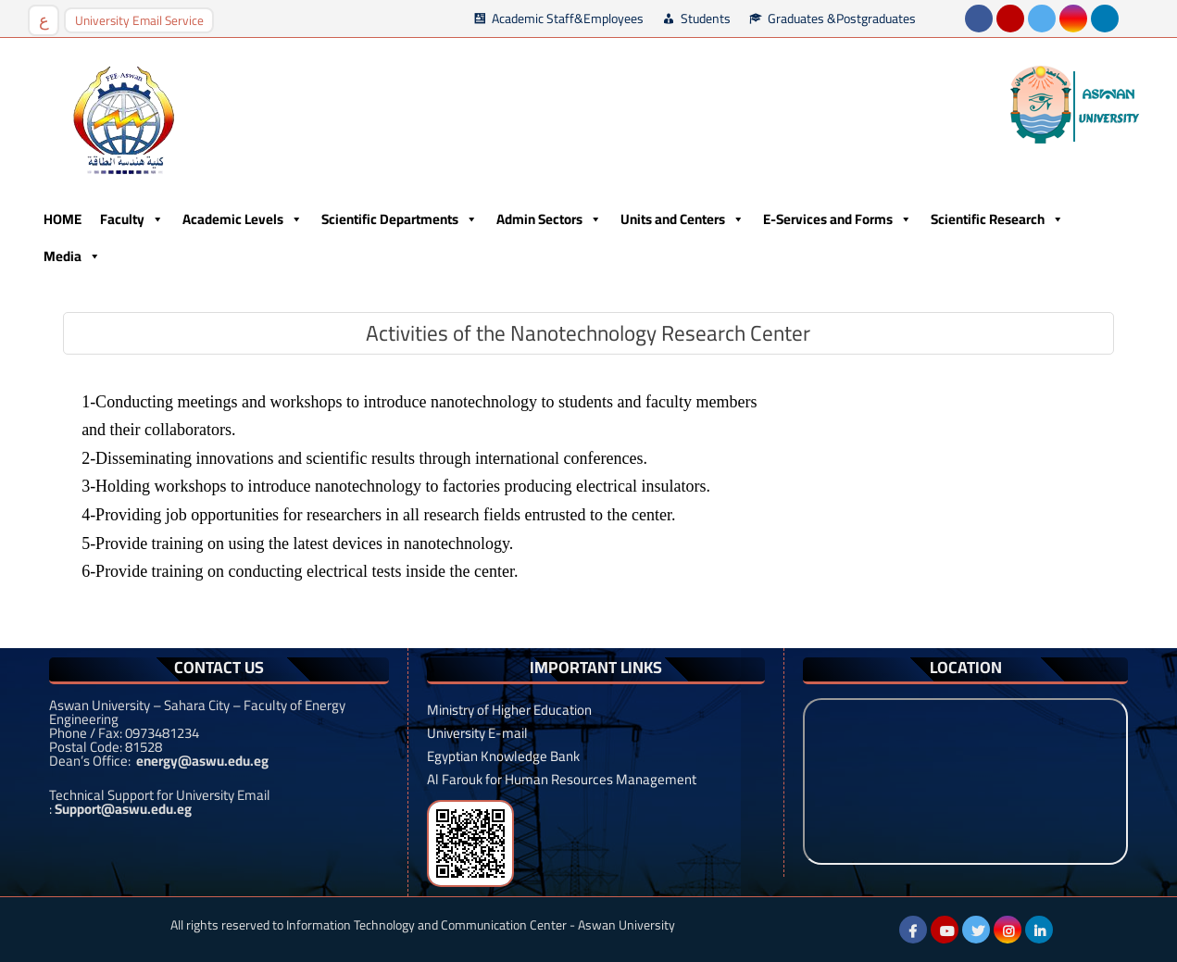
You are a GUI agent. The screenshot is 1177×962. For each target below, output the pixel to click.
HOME (62, 219)
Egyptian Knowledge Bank (503, 756)
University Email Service (139, 20)
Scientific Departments (399, 219)
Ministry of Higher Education (509, 709)
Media (72, 256)
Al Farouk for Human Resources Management (561, 779)
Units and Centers (682, 219)
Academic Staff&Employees (568, 18)
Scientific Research (997, 219)
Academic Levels (242, 219)
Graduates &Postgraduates (842, 18)
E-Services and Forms (837, 219)
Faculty (132, 219)
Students (706, 18)
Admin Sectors (549, 219)
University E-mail (477, 732)
